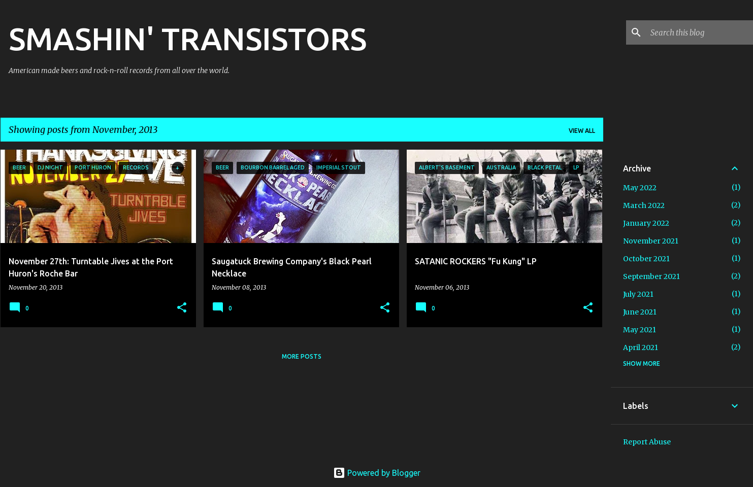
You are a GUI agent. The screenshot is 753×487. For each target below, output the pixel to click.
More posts (301, 356)
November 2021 (650, 241)
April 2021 (640, 347)
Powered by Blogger (376, 472)
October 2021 (646, 258)
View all (582, 130)
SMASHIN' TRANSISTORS (188, 38)
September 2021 (651, 276)
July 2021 (638, 294)
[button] (182, 308)
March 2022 (644, 205)
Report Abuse (647, 441)
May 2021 (639, 329)
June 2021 (640, 312)
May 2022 (640, 187)
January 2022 (646, 223)
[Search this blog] (699, 32)
